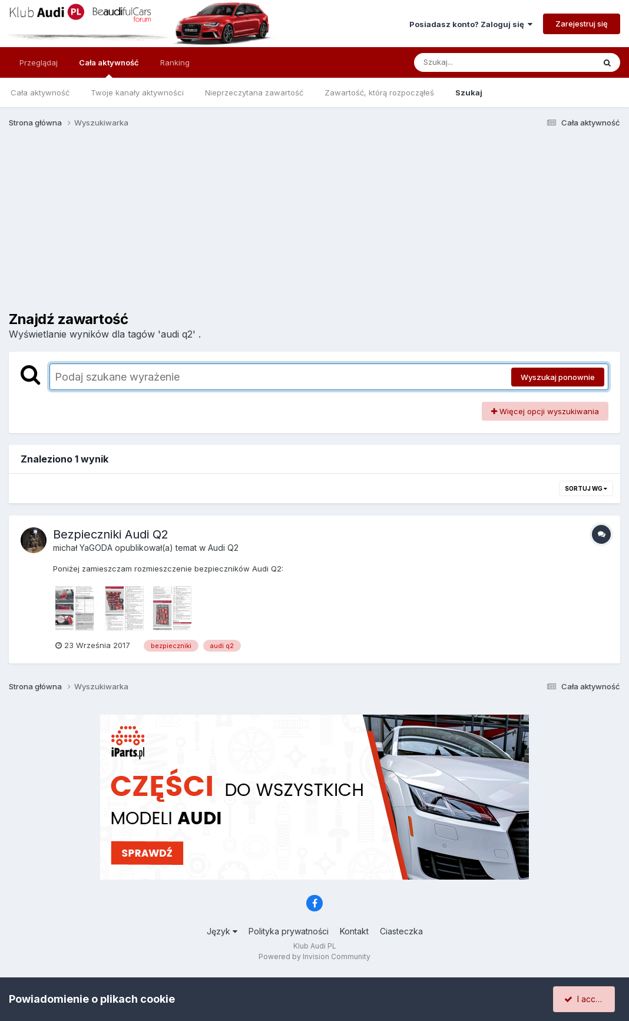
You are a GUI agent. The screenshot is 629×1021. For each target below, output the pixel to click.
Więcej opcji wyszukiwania (545, 411)
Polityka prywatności (289, 931)
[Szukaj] (475, 62)
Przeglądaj (38, 62)
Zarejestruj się (581, 23)
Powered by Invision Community (314, 956)
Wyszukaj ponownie (558, 377)
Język (222, 931)
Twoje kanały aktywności (137, 92)
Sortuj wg (586, 488)
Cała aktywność (109, 68)
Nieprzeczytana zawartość (254, 92)
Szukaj (468, 92)
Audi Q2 (223, 548)
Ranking (175, 62)
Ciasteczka (401, 931)
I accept (586, 999)
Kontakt (354, 931)
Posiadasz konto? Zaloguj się (470, 24)
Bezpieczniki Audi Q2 (110, 534)
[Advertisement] (314, 228)
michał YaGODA (82, 548)
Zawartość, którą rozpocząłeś (379, 92)
